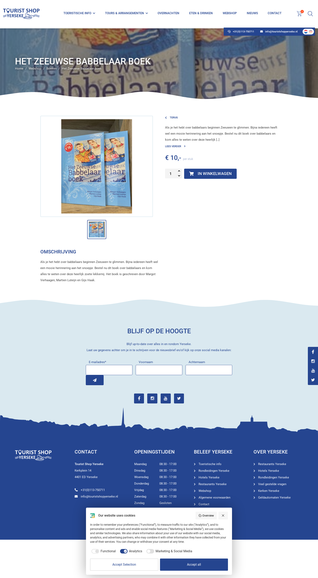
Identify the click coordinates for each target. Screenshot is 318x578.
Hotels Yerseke (209, 477)
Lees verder (175, 146)
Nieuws (252, 14)
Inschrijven (91, 380)
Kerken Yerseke (268, 491)
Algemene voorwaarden (214, 497)
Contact (274, 14)
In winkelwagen (210, 173)
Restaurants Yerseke (213, 484)
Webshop (230, 14)
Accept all (194, 564)
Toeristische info (77, 14)
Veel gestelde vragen (272, 484)
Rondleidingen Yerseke (214, 471)
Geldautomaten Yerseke (274, 497)
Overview (206, 515)
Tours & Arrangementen (124, 14)
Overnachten (168, 14)
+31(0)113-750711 (241, 32)
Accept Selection (124, 564)
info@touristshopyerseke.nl (279, 32)
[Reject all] (223, 515)
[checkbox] (103, 551)
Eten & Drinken (201, 14)
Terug (171, 117)
